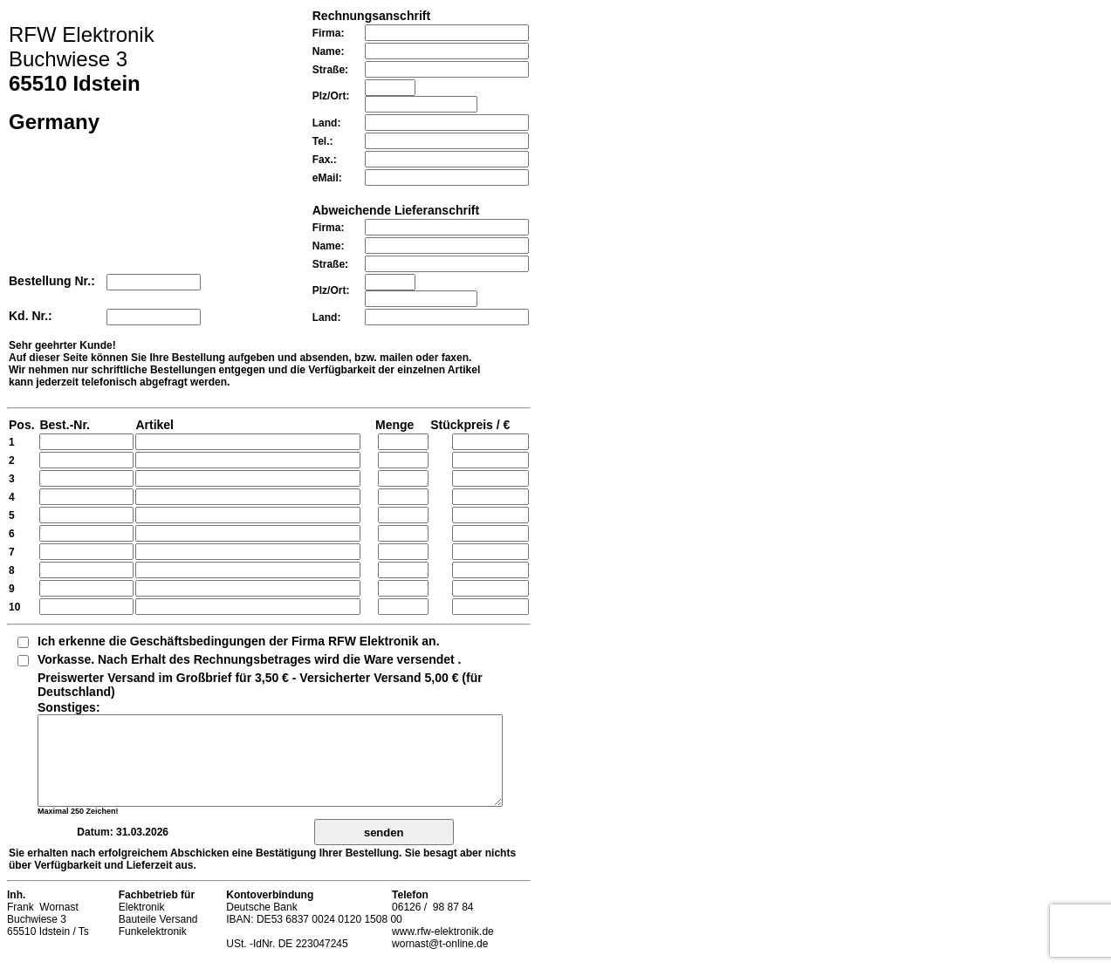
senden (384, 832)
